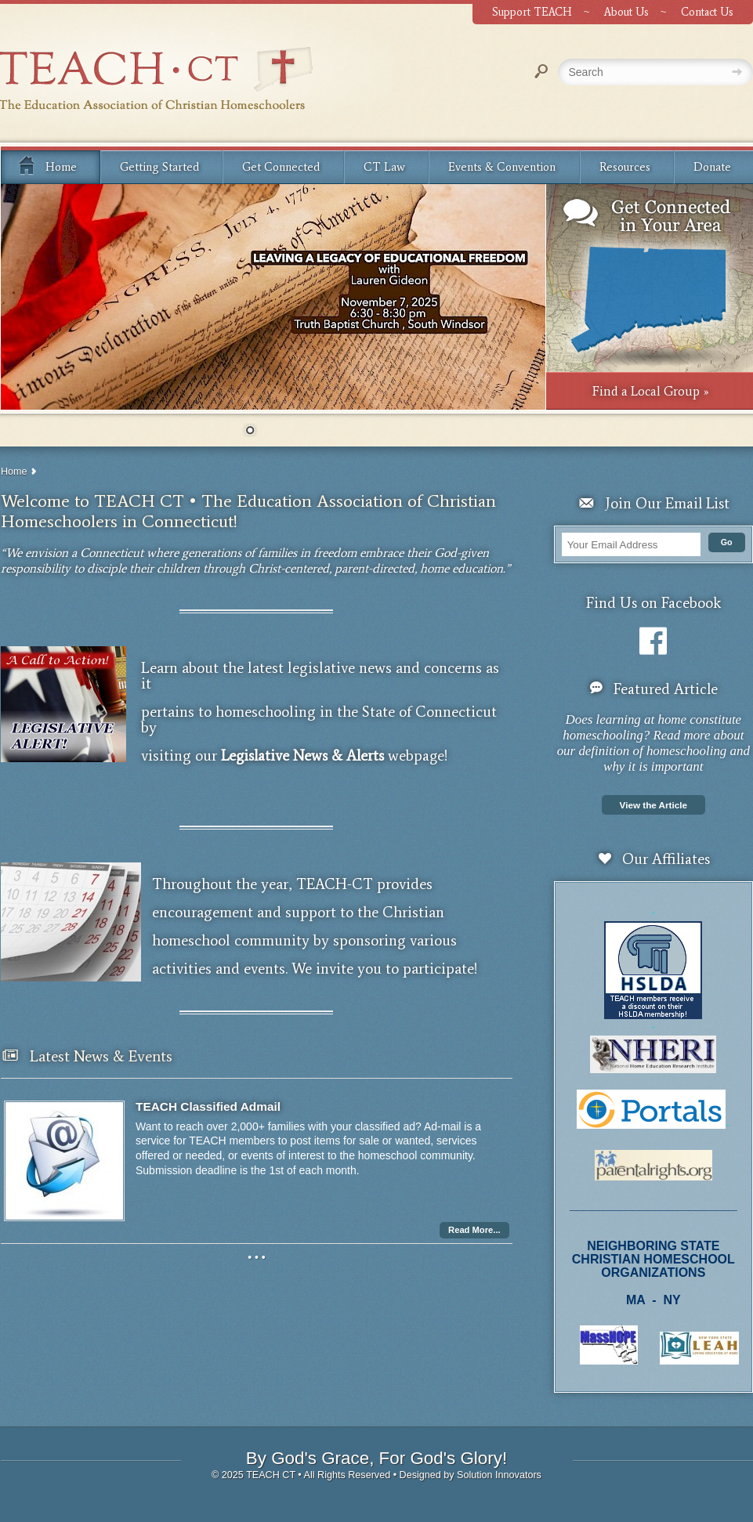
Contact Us (707, 12)
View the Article (653, 805)
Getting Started (159, 167)
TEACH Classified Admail (208, 1106)
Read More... (474, 1230)
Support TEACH (532, 12)
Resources (624, 167)
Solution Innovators (499, 1475)
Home (47, 164)
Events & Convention (502, 167)
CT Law (384, 167)
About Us (626, 12)
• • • (256, 1257)
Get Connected (281, 167)
